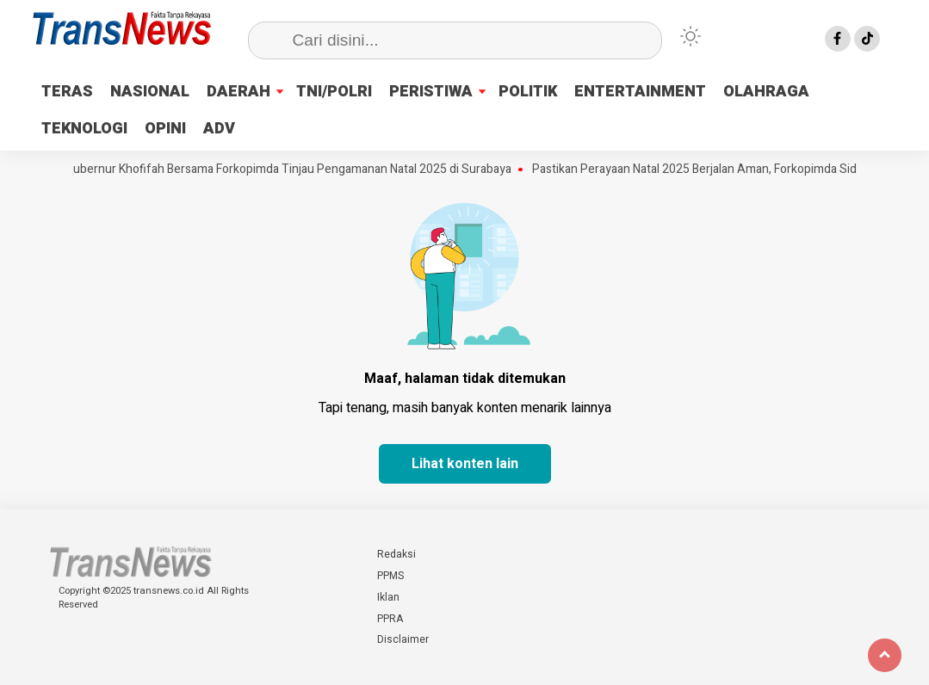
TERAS (67, 91)
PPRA (390, 618)
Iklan (388, 597)
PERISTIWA (431, 91)
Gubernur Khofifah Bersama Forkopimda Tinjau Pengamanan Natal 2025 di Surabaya (293, 169)
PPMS (390, 575)
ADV (219, 128)
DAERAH (238, 91)
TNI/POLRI (334, 91)
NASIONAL (149, 91)
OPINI (165, 128)
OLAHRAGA (766, 91)
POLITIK (528, 91)
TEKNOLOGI (84, 128)
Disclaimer (403, 639)
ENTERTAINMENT (640, 91)
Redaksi (396, 554)
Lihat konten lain (465, 464)
